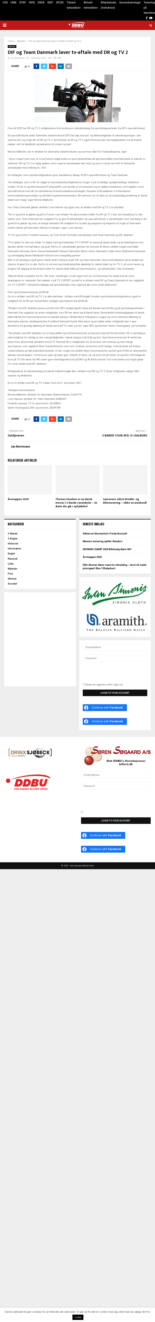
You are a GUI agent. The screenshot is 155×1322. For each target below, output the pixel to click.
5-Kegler (13, 538)
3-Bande (12, 533)
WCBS (60, 2)
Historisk (13, 543)
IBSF (50, 2)
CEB (5, 2)
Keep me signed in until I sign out (103, 684)
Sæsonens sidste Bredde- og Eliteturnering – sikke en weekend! (125, 501)
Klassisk (12, 558)
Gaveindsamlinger (130, 2)
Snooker (12, 583)
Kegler (11, 553)
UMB (13, 2)
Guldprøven (16, 435)
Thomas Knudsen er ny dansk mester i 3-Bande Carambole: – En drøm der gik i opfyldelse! (76, 503)
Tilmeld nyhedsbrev (74, 5)
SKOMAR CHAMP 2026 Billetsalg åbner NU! (107, 549)
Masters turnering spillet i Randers (102, 541)
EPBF (22, 2)
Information (14, 548)
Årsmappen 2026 (18, 499)
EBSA (41, 2)
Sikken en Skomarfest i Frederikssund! (105, 533)
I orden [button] (77, 1317)
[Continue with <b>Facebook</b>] (105, 707)
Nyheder (12, 46)
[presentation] (109, 674)
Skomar (12, 578)
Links (11, 563)
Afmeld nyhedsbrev (91, 5)
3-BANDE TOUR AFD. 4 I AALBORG (124, 435)
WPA (32, 2)
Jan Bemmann (17, 58)
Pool (10, 573)
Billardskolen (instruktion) (108, 5)
